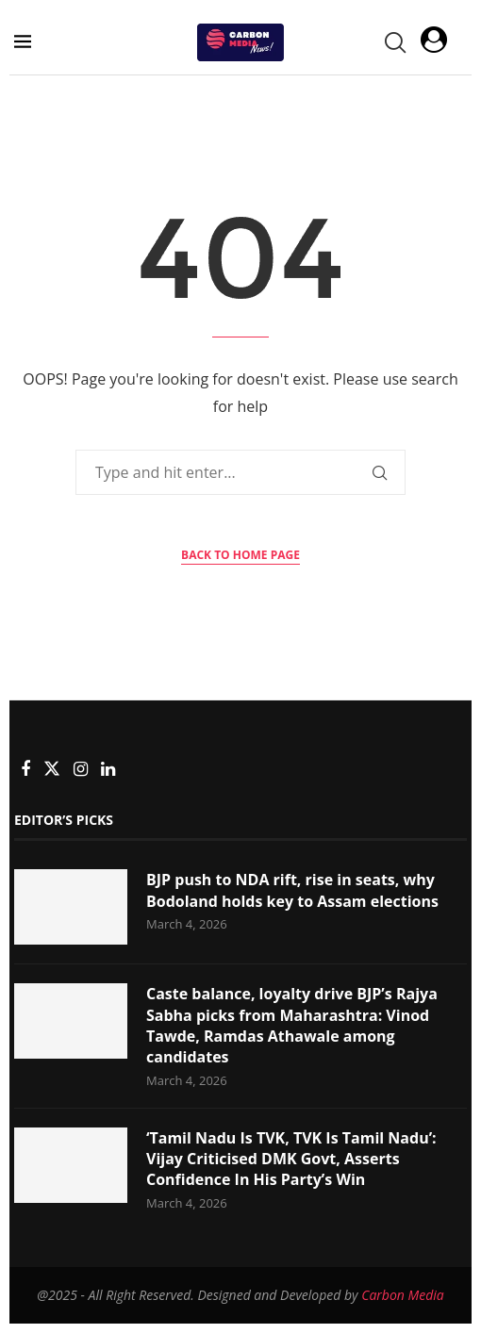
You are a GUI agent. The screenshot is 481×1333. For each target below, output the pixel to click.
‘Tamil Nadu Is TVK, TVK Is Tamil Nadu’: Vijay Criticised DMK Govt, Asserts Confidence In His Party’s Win (291, 1159)
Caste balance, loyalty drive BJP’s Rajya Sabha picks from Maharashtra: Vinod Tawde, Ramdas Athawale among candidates (292, 1025)
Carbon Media (402, 1295)
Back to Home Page (240, 555)
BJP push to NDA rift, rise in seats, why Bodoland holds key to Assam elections (292, 890)
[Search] (394, 42)
